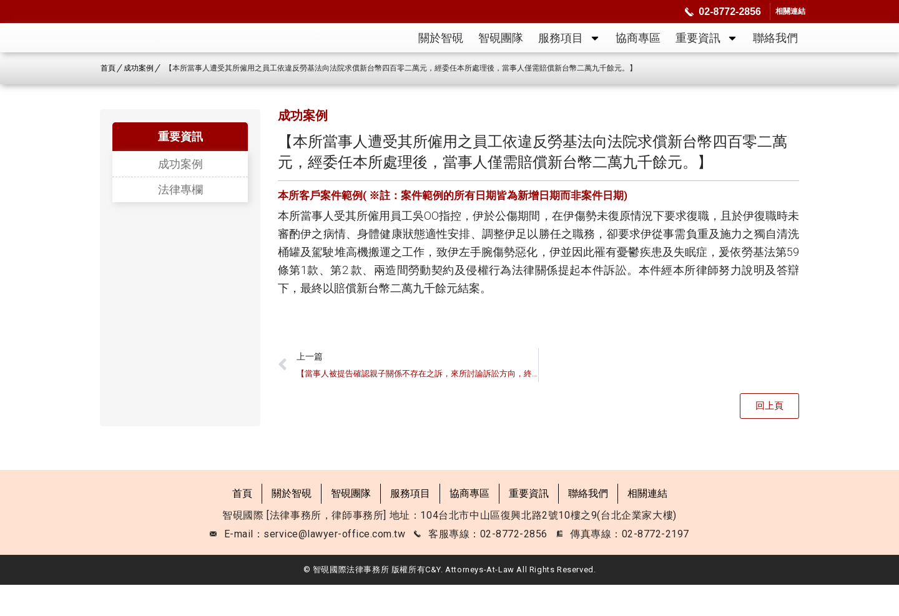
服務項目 (569, 53)
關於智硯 (440, 53)
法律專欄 (180, 221)
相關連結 (647, 525)
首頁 (242, 525)
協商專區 (638, 53)
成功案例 (180, 195)
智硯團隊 (500, 53)
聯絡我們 (775, 53)
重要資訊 (706, 53)
